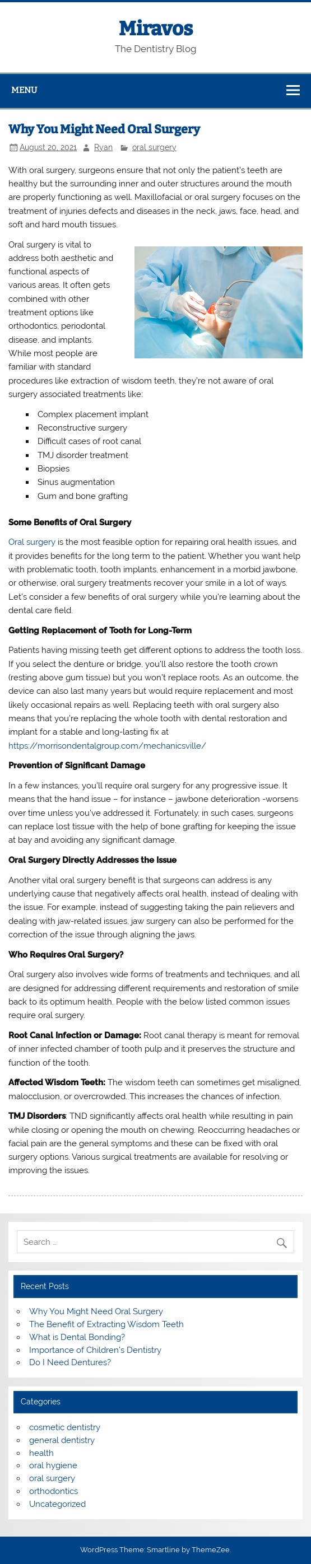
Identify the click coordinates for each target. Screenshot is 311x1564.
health (41, 1453)
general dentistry (62, 1440)
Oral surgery (31, 542)
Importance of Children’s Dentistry (95, 1350)
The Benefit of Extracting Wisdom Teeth (106, 1324)
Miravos (156, 28)
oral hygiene (53, 1465)
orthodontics (53, 1491)
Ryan (103, 147)
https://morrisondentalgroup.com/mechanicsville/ (107, 746)
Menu (24, 90)
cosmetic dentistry (64, 1427)
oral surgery (154, 147)
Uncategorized (57, 1504)
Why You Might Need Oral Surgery (96, 1311)
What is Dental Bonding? (77, 1337)
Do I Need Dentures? (70, 1362)
